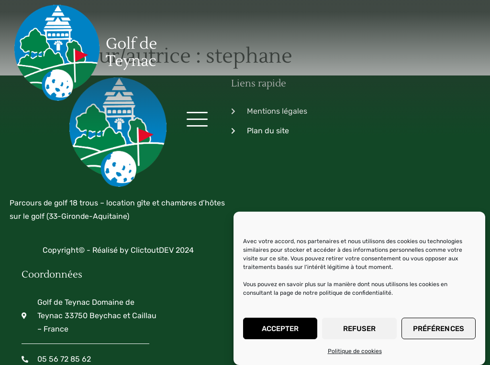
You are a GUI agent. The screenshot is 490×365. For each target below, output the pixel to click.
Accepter (280, 328)
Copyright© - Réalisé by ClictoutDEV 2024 (103, 201)
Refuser (359, 328)
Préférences (438, 328)
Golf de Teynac (118, 45)
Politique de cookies (355, 351)
